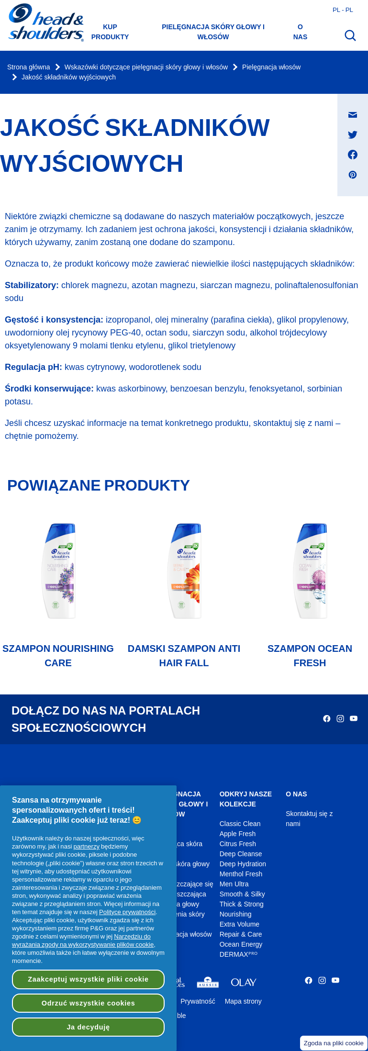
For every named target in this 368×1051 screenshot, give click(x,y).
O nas (300, 31)
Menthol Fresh (241, 874)
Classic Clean (240, 824)
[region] (88, 918)
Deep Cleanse (241, 854)
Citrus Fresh (238, 844)
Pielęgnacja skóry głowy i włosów (213, 31)
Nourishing (236, 914)
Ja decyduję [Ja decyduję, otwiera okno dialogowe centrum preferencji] (88, 1027)
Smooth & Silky (242, 894)
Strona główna (28, 67)
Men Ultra (234, 884)
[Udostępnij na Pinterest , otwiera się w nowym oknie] (352, 175)
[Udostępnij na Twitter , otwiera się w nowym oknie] (352, 134)
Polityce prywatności (127, 912)
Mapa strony (243, 1001)
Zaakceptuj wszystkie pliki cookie (88, 979)
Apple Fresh (238, 834)
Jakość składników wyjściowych (69, 77)
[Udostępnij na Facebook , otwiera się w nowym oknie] (352, 155)
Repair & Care (241, 934)
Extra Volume (239, 924)
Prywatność (197, 1001)
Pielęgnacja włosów (271, 67)
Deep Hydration (243, 864)
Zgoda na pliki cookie (334, 1043)
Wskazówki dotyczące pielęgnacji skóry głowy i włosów (146, 67)
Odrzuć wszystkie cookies (88, 1003)
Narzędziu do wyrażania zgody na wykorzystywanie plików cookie (83, 940)
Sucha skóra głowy (181, 864)
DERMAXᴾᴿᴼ (238, 954)
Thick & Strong (242, 904)
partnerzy (86, 846)
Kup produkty (110, 31)
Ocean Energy (241, 944)
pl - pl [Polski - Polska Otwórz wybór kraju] (343, 9)
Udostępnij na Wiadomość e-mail (357, 105)
